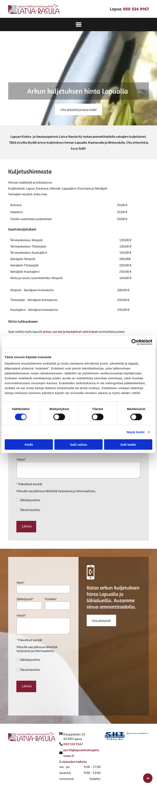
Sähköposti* (25, 597)
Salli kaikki (128, 442)
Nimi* (21, 581)
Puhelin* (51, 597)
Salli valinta (78, 442)
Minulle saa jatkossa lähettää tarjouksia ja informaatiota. (56, 491)
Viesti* (21, 459)
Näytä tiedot (136, 430)
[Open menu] (78, 24)
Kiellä (29, 442)
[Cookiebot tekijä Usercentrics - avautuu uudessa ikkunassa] (134, 340)
